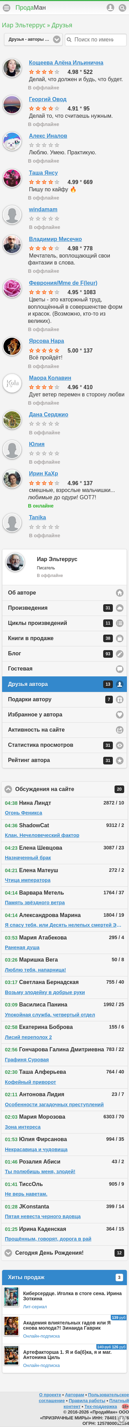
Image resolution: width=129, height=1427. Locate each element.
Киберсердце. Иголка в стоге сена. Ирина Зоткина (72, 1296)
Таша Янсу (43, 173)
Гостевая (20, 669)
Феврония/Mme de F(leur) (63, 283)
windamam (43, 209)
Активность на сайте (36, 730)
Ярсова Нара (46, 341)
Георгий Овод (47, 99)
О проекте (50, 1394)
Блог (60, 654)
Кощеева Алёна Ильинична (66, 63)
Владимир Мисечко (55, 239)
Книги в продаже (60, 638)
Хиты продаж (65, 1277)
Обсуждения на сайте (71, 789)
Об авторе (22, 593)
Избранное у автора (35, 714)
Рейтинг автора (60, 760)
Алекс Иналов (48, 136)
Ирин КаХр (43, 473)
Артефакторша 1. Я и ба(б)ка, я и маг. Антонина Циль (67, 1354)
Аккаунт (110, 7)
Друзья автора (60, 684)
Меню (6, 8)
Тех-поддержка (101, 1406)
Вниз (121, 1419)
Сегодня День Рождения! (71, 1253)
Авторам (74, 1394)
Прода (30, 7)
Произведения (60, 608)
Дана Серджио (48, 414)
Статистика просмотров (60, 745)
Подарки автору (60, 699)
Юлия (36, 444)
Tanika (37, 517)
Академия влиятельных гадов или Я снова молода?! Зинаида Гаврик (66, 1325)
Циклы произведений (60, 623)
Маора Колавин (50, 378)
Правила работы (87, 1400)
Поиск (122, 8)
